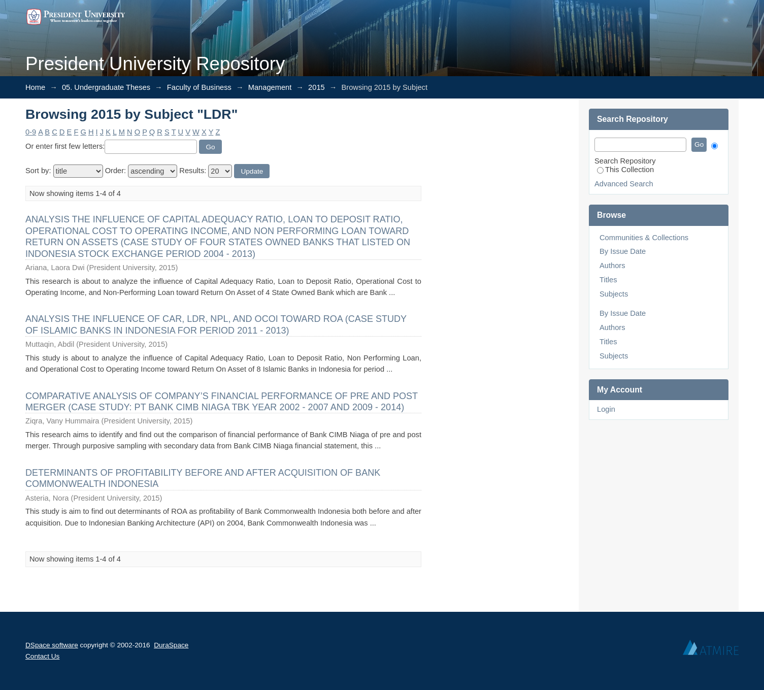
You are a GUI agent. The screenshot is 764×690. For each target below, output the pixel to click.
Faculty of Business (199, 87)
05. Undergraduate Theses (106, 87)
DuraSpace (171, 645)
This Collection (625, 170)
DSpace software (51, 645)
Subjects (614, 294)
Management (270, 87)
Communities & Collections (644, 238)
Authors (612, 265)
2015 (316, 87)
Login (606, 409)
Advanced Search (623, 184)
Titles (608, 280)
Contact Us (42, 656)
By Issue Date (623, 251)
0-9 (30, 132)
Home (35, 87)
